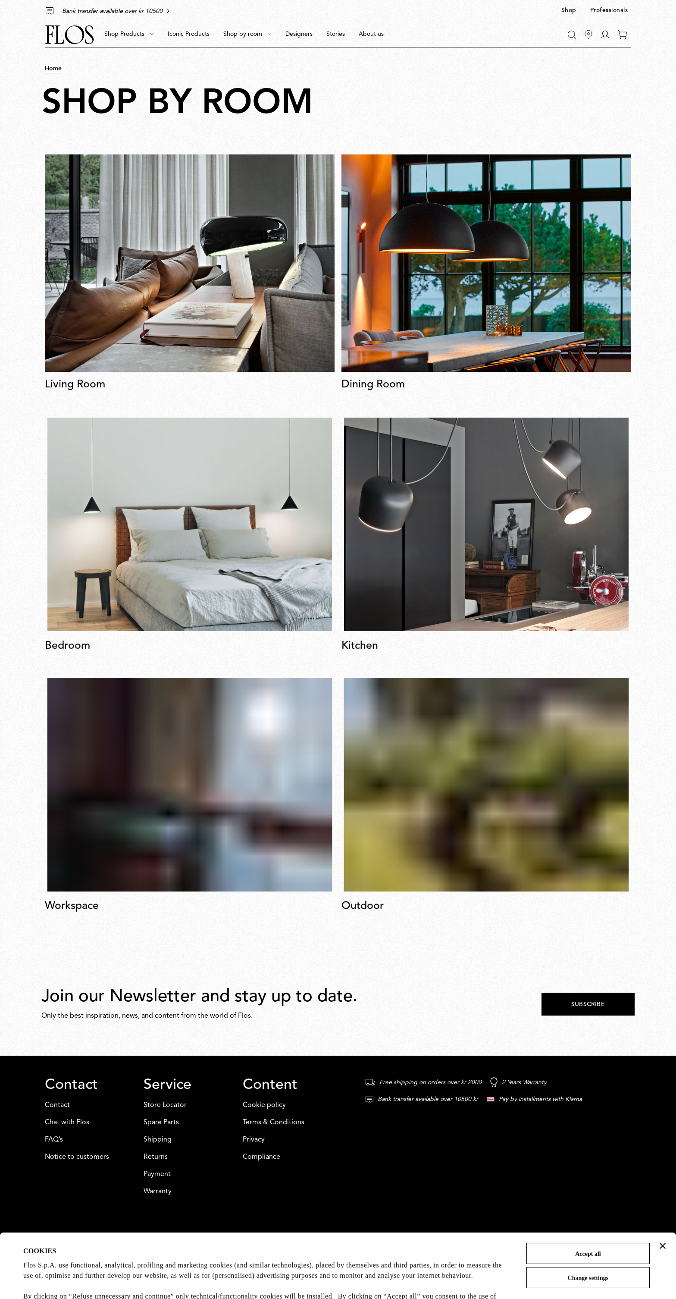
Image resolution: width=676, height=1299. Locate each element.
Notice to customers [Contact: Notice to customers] (77, 1157)
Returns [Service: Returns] (156, 1157)
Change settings (588, 1217)
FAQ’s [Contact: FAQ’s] (54, 1139)
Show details (42, 1281)
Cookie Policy (176, 1256)
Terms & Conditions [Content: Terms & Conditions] (273, 1122)
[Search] (571, 34)
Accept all (588, 1193)
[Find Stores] (588, 34)
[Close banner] (663, 1186)
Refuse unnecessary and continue (588, 1252)
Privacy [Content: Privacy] (254, 1139)
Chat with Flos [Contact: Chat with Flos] (67, 1122)
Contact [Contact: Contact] (57, 1105)
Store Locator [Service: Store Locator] (165, 1105)
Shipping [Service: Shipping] (158, 1139)
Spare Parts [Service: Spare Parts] (161, 1122)
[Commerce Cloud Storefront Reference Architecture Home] (69, 34)
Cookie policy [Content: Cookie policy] (264, 1105)
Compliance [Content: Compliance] (261, 1157)
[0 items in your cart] (622, 34)
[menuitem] (129, 34)
